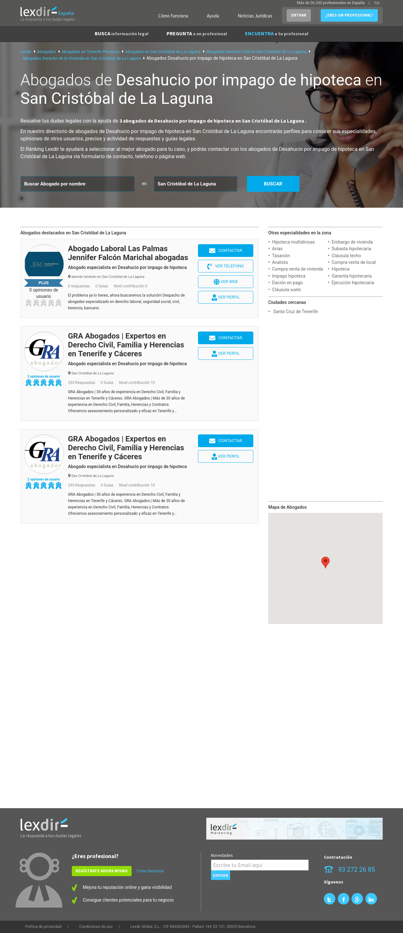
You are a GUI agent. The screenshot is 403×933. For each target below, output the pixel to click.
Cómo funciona (173, 16)
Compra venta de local (354, 262)
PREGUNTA (197, 33)
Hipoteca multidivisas (293, 242)
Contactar (225, 251)
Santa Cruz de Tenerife (295, 311)
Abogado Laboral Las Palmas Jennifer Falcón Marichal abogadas (128, 253)
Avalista (280, 262)
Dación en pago (287, 282)
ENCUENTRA (276, 33)
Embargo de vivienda (352, 242)
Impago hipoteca (288, 276)
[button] (325, 562)
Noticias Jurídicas (255, 16)
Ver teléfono (225, 266)
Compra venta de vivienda (297, 269)
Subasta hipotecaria (351, 248)
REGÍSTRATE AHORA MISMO (102, 871)
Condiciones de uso (96, 926)
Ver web (226, 282)
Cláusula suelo (286, 289)
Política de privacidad (43, 926)
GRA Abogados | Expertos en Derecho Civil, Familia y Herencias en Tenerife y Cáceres (126, 345)
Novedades (222, 855)
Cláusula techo (346, 255)
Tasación (281, 255)
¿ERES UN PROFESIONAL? (349, 15)
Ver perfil (226, 297)
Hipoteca (341, 269)
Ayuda (213, 16)
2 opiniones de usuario (43, 376)
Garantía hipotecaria (352, 276)
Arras (277, 248)
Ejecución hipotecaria (353, 282)
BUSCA (121, 33)
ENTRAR (298, 15)
